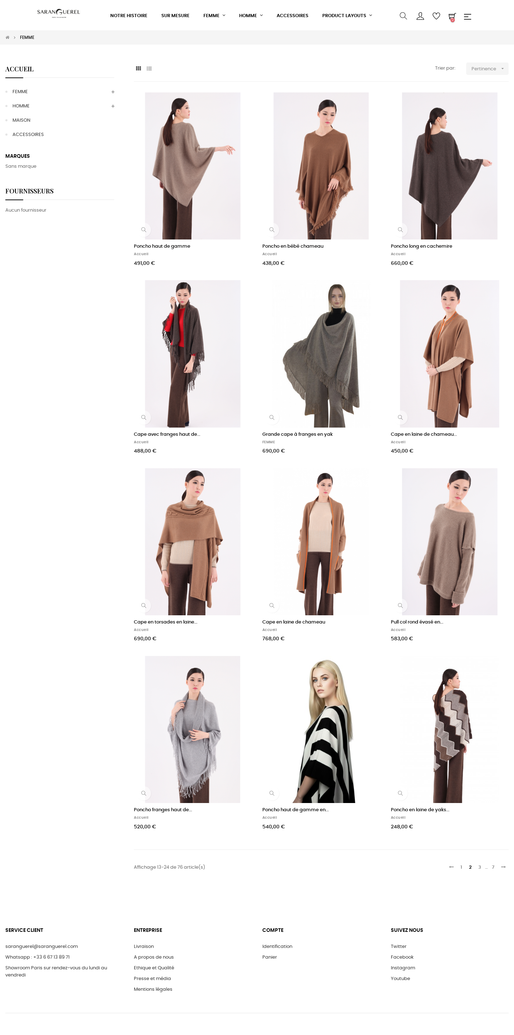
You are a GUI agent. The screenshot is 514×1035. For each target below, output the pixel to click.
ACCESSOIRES (28, 134)
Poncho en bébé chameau (292, 246)
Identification (277, 946)
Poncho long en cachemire (421, 246)
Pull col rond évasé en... (417, 622)
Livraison (144, 946)
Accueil (19, 69)
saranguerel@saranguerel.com (41, 946)
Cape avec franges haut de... (167, 434)
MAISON (21, 120)
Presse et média (152, 978)
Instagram (403, 968)
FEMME (20, 92)
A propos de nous (154, 957)
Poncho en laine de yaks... (420, 810)
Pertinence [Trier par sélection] (490, 68)
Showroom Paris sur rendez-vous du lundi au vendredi (56, 972)
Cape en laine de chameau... (424, 434)
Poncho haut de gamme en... (295, 810)
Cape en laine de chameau (293, 622)
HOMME (21, 106)
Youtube (400, 978)
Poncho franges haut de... (163, 810)
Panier (269, 957)
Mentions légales (153, 989)
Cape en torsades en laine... (165, 622)
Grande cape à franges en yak (297, 434)
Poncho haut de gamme (162, 246)
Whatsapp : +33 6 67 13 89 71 (37, 957)
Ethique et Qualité (154, 968)
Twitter (399, 946)
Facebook (402, 957)
